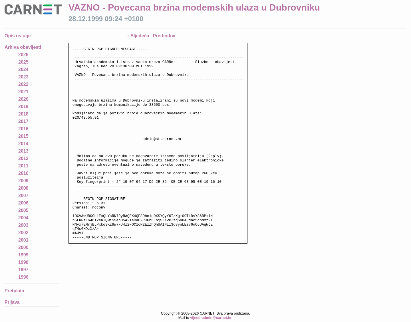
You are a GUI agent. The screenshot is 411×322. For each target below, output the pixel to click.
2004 (23, 217)
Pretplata (14, 290)
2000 (23, 247)
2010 (23, 173)
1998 (23, 262)
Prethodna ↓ (166, 35)
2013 (23, 151)
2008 (23, 188)
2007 (23, 195)
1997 (23, 269)
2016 (23, 128)
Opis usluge (18, 35)
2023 (23, 76)
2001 (23, 240)
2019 (23, 106)
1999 (23, 254)
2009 (23, 180)
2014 (23, 143)
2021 (23, 91)
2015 (23, 136)
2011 (23, 165)
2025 (23, 62)
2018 (23, 114)
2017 (23, 121)
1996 (23, 277)
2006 (23, 203)
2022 (23, 84)
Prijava (12, 302)
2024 (23, 69)
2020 (23, 99)
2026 (23, 54)
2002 (23, 232)
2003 (23, 225)
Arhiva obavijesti (23, 47)
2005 (23, 210)
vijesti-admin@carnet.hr (210, 317)
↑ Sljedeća (138, 35)
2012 (23, 158)
